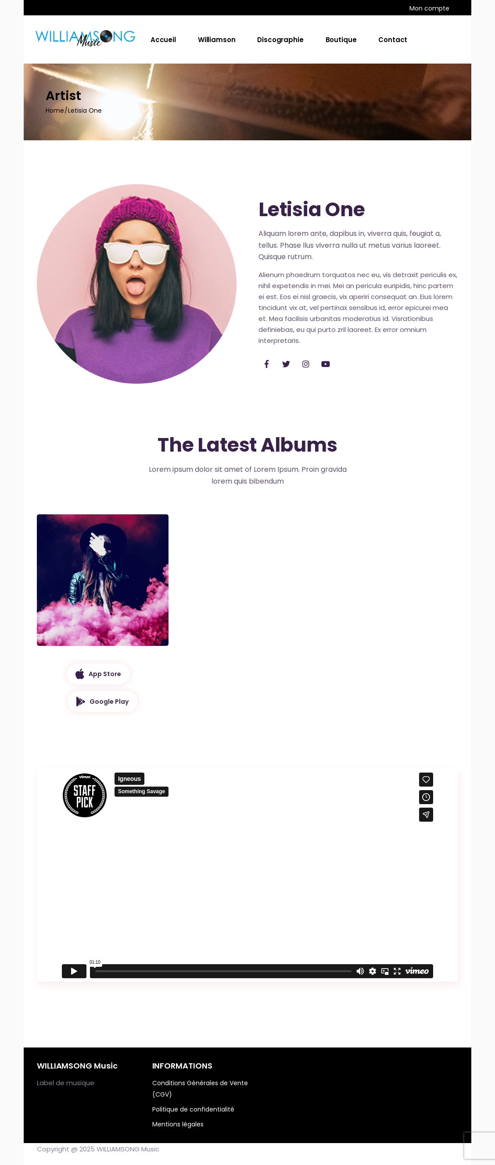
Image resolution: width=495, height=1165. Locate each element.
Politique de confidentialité (193, 1109)
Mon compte (429, 8)
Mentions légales (178, 1124)
